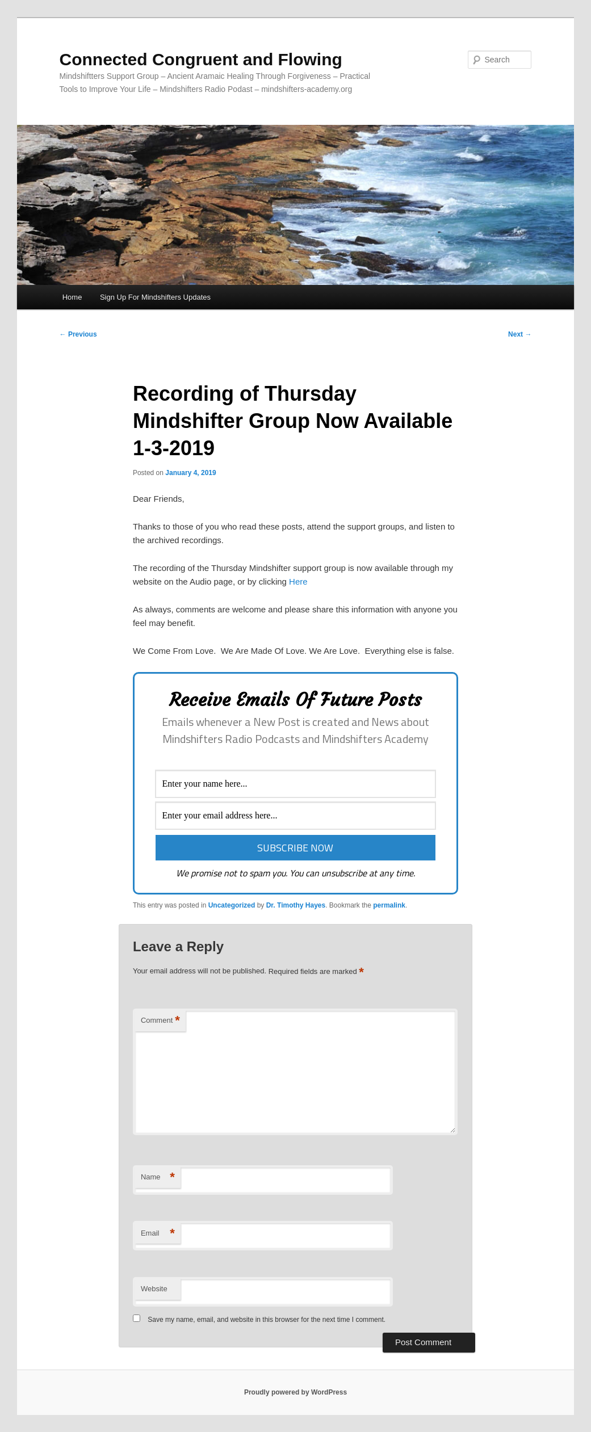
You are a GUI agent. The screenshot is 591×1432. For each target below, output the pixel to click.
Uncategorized (231, 905)
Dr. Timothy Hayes (295, 905)
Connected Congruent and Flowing (201, 59)
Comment (160, 1021)
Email (158, 1233)
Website (154, 1288)
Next (519, 334)
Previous (78, 334)
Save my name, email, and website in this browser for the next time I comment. (266, 1320)
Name (158, 1177)
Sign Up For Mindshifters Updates (155, 297)
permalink (389, 905)
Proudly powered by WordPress (295, 1392)
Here (298, 581)
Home (72, 297)
